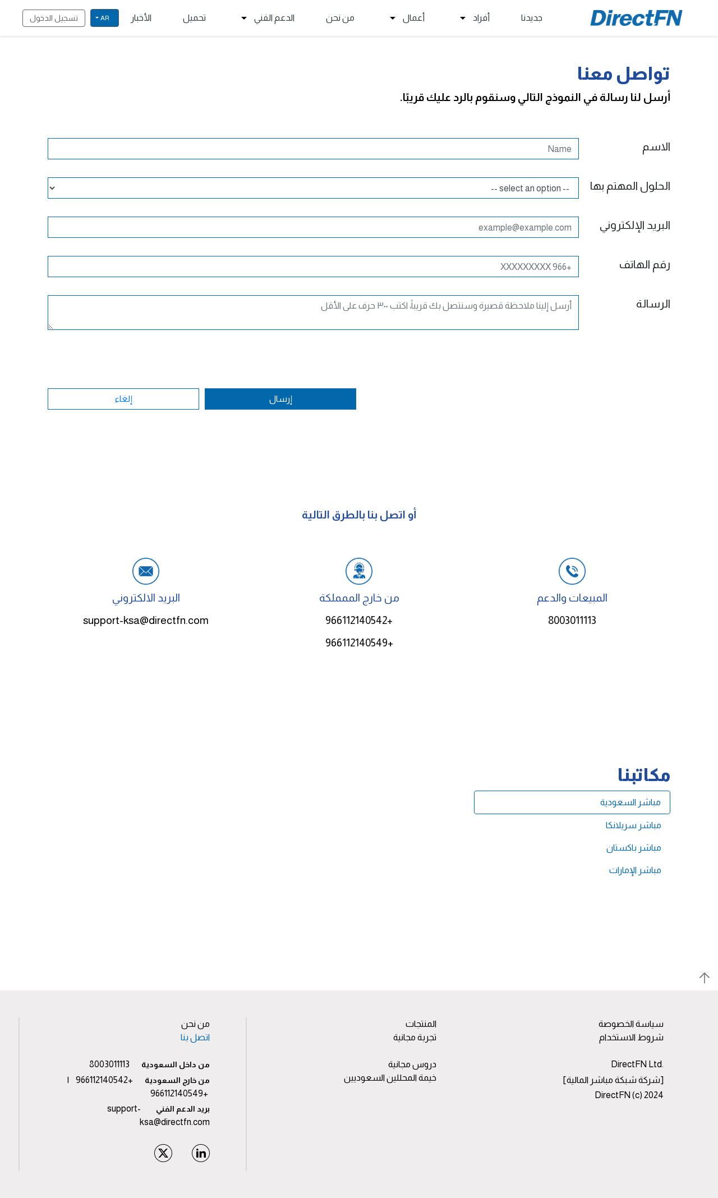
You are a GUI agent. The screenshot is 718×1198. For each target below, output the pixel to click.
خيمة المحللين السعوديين (390, 1077)
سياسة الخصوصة (631, 1024)
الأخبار (141, 17)
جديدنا (531, 17)
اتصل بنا (195, 1037)
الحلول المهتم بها (630, 186)
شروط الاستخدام (631, 1037)
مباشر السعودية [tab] (630, 802)
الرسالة (653, 303)
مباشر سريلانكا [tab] (633, 825)
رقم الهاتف (644, 264)
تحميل (194, 17)
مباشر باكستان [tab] (633, 847)
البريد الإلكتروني (635, 225)
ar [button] (104, 18)
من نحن (340, 17)
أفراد (473, 18)
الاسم (656, 146)
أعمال (405, 18)
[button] (359, 976)
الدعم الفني (265, 18)
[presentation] (585, 388)
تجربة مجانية (414, 1037)
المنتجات (421, 1024)
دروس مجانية (412, 1064)
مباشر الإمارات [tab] (635, 870)
